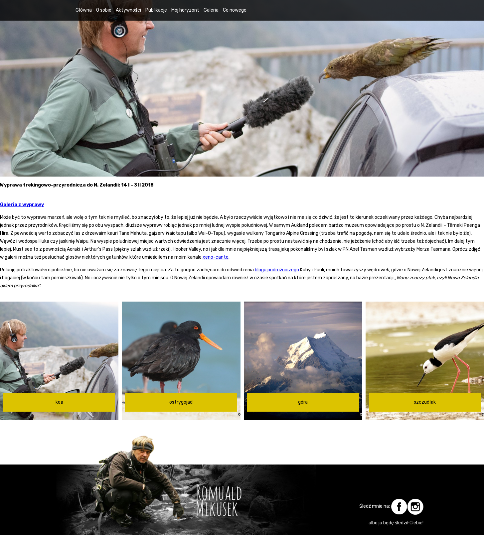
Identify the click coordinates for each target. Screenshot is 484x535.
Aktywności (128, 10)
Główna (84, 10)
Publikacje (156, 10)
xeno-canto (216, 257)
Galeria (211, 10)
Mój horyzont (185, 10)
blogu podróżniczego (277, 270)
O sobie (103, 10)
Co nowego (234, 10)
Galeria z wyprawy (22, 204)
